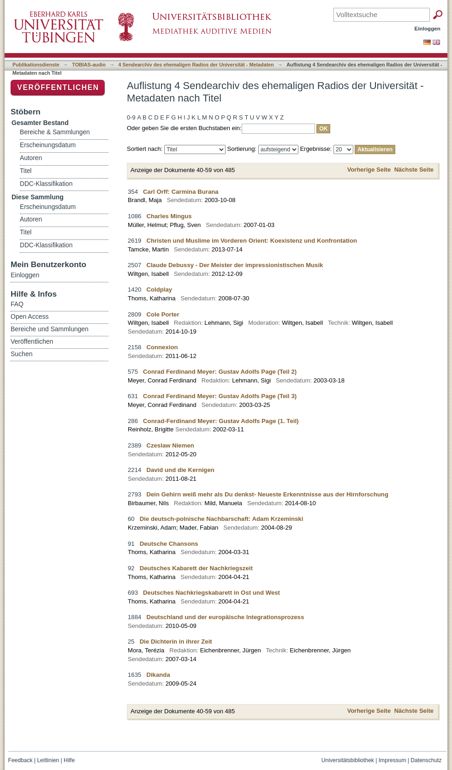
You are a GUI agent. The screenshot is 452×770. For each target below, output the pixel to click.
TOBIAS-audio (89, 64)
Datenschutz (425, 760)
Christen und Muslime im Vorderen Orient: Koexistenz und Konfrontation (251, 240)
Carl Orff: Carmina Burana (181, 191)
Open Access (30, 316)
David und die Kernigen (180, 469)
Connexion (162, 347)
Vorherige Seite (369, 169)
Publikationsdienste (35, 64)
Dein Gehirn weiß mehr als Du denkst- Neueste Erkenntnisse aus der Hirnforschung (267, 494)
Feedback (20, 760)
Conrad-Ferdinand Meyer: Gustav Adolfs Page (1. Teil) (220, 421)
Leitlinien (48, 760)
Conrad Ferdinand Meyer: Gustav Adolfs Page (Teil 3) (220, 396)
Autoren (31, 158)
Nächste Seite (414, 169)
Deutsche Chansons (169, 543)
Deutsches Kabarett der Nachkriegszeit (196, 568)
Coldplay (159, 289)
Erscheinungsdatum (48, 145)
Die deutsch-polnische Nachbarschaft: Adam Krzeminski (221, 518)
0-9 (131, 117)
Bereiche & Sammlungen (55, 132)
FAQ (17, 304)
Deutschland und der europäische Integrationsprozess (225, 617)
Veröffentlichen (58, 87)
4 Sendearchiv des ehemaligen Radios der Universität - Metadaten (196, 64)
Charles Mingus (168, 216)
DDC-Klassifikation (46, 183)
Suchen (21, 354)
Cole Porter (162, 314)
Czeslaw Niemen (170, 445)
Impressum (392, 760)
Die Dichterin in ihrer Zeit (176, 641)
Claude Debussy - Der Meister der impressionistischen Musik (234, 265)
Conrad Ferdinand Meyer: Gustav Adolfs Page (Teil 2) (220, 371)
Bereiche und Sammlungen (50, 329)
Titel (25, 170)
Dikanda (158, 674)
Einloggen (428, 28)
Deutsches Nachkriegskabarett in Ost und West (211, 592)
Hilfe (69, 760)
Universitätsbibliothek (347, 760)
